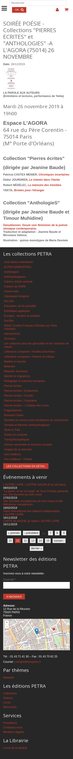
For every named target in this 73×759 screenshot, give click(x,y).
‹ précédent (31, 533)
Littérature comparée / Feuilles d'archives (29, 351)
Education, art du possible (20, 306)
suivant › (59, 540)
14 (40, 540)
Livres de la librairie (15, 747)
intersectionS (12, 333)
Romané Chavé (13, 415)
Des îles (9, 301)
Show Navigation (4, 5)
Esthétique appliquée (17, 311)
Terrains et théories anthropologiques (27, 425)
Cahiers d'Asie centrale (18, 281)
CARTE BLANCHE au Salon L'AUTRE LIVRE (31, 521)
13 (32, 540)
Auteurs (8, 698)
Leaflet (54, 649)
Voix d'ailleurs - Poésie (18, 459)
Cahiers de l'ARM (14, 286)
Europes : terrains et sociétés (22, 315)
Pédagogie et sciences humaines (24, 381)
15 (47, 540)
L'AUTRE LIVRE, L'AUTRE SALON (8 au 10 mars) (34, 484)
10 (10, 540)
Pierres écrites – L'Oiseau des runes (26, 405)
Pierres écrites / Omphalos (20, 400)
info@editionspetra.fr (28, 661)
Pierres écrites (13, 385)
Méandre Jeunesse (16, 371)
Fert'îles (9, 320)
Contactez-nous (13, 727)
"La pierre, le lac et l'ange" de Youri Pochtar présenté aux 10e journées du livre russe (35, 493)
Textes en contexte (15, 434)
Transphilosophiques (17, 439)
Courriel (9, 579)
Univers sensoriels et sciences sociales (28, 444)
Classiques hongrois (16, 296)
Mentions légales (13, 732)
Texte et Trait (12, 429)
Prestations (10, 722)
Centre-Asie (11, 291)
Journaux (9, 338)
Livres (7, 702)
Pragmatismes (13, 410)
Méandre (9, 366)
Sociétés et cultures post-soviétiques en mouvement (36, 420)
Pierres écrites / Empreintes (21, 390)
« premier (14, 533)
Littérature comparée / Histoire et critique (29, 356)
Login (56, 11)
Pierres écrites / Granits (18, 395)
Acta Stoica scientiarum (18, 262)
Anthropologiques (15, 276)
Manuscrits (10, 707)
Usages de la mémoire (18, 449)
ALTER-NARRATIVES (17, 267)
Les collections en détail (25, 466)
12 (25, 540)
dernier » (36, 548)
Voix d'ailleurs (12, 454)
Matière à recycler (15, 361)
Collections (10, 693)
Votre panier (65, 11)
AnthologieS (11, 271)
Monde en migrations (17, 376)
